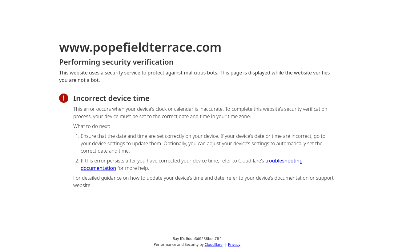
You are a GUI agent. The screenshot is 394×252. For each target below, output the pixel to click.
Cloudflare (214, 244)
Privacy (234, 244)
